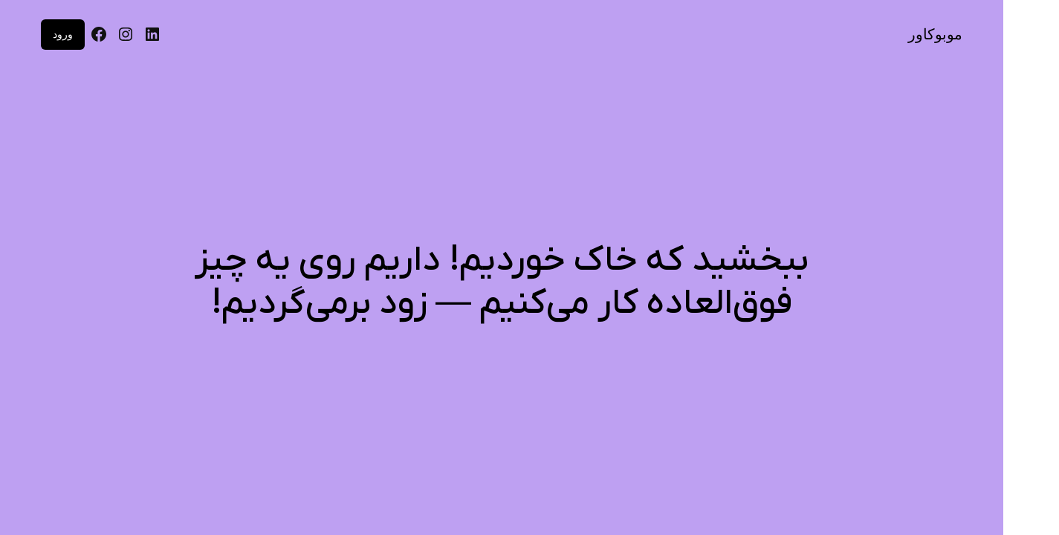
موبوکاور (935, 34)
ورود (63, 34)
